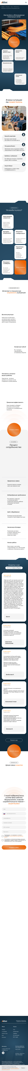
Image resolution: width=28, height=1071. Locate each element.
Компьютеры (16, 1031)
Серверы (15, 1033)
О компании (4, 1031)
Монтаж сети (16, 6)
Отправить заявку (14, 847)
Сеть (12, 6)
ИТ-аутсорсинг (16, 1035)
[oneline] (14, 822)
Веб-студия (15, 1037)
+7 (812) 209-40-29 (6, 1048)
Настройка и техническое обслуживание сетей (10, 8)
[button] (14, 42)
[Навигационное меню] (26, 2)
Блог (3, 1035)
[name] (14, 809)
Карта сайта (17, 1049)
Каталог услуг (4, 1033)
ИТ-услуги (8, 6)
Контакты (4, 1037)
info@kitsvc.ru (5, 1050)
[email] (14, 818)
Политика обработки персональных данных (20, 1047)
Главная (2, 6)
